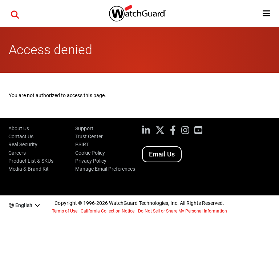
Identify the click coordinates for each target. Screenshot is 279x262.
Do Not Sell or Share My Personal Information (182, 211)
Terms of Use (64, 211)
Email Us (162, 154)
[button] (15, 13)
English (23, 205)
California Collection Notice (107, 211)
